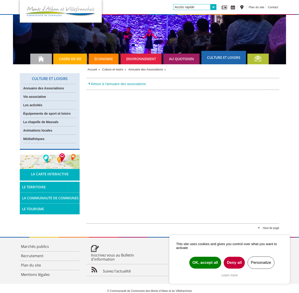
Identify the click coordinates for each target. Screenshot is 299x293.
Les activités (32, 105)
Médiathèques (33, 138)
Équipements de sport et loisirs (47, 113)
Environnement (141, 59)
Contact (273, 7)
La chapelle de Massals (40, 122)
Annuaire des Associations (43, 88)
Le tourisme (33, 209)
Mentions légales (35, 274)
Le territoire (34, 187)
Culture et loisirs (223, 57)
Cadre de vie (70, 59)
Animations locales (37, 130)
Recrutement (32, 256)
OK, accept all (205, 262)
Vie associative (34, 96)
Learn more (229, 275)
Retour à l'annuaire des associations (117, 84)
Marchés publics (35, 246)
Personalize (261, 262)
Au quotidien (181, 59)
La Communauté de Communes (50, 198)
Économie (103, 59)
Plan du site (256, 7)
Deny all (234, 262)
